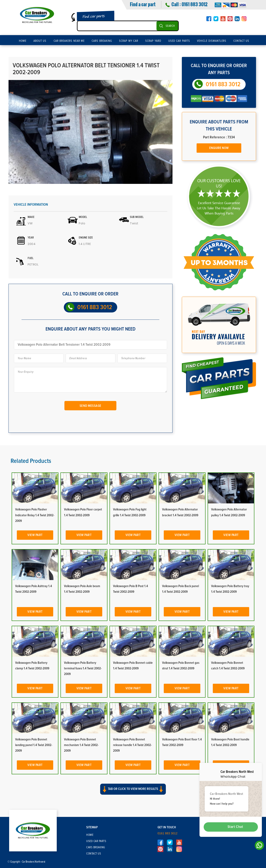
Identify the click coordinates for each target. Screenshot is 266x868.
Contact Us (241, 40)
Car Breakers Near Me (69, 40)
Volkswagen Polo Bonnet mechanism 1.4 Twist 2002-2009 (81, 745)
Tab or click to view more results (133, 789)
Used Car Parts (179, 40)
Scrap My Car (128, 40)
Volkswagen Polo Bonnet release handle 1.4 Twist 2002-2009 (132, 745)
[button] (133, 793)
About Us (40, 40)
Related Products (31, 461)
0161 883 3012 (194, 4)
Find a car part (142, 4)
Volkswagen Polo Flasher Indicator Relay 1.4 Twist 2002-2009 (34, 515)
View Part (35, 535)
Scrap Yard (153, 40)
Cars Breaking (102, 40)
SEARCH (170, 26)
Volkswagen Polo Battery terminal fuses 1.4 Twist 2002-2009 (83, 668)
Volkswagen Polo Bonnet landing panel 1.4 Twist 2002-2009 (33, 745)
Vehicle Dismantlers (211, 40)
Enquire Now (219, 148)
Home (22, 40)
